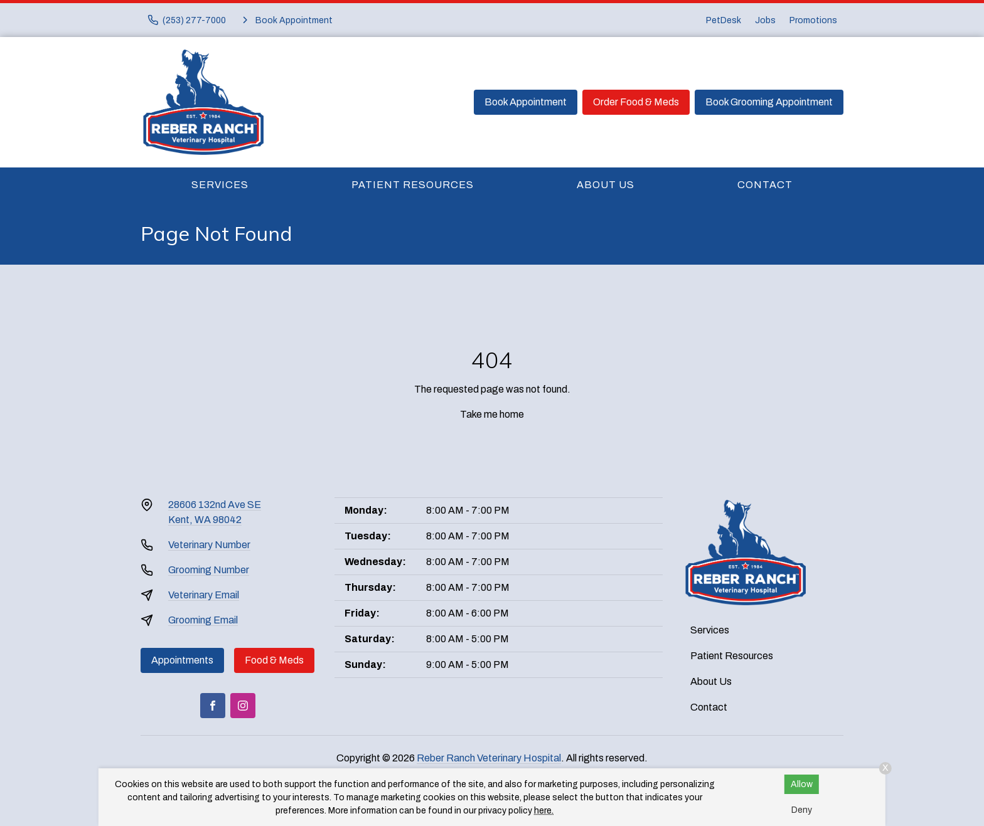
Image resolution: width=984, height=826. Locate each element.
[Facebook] (212, 705)
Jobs (765, 20)
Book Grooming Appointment (769, 102)
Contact (765, 184)
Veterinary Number (209, 544)
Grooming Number (208, 569)
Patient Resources (412, 184)
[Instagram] (242, 705)
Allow (802, 784)
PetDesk (723, 20)
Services (220, 184)
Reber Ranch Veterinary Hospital (489, 758)
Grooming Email (203, 620)
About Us (605, 184)
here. (544, 810)
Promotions (813, 20)
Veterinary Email (203, 595)
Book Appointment (525, 102)
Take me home (492, 414)
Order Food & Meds (636, 102)
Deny (801, 810)
